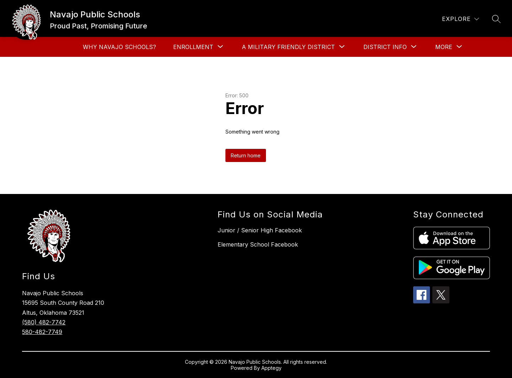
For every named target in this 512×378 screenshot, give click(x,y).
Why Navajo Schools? (119, 46)
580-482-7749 (42, 331)
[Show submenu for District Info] (385, 47)
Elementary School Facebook (258, 244)
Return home (246, 155)
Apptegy (271, 368)
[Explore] (460, 19)
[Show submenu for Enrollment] (193, 47)
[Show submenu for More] (443, 47)
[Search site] (496, 19)
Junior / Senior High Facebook (260, 230)
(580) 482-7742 (43, 322)
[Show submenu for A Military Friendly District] (288, 47)
